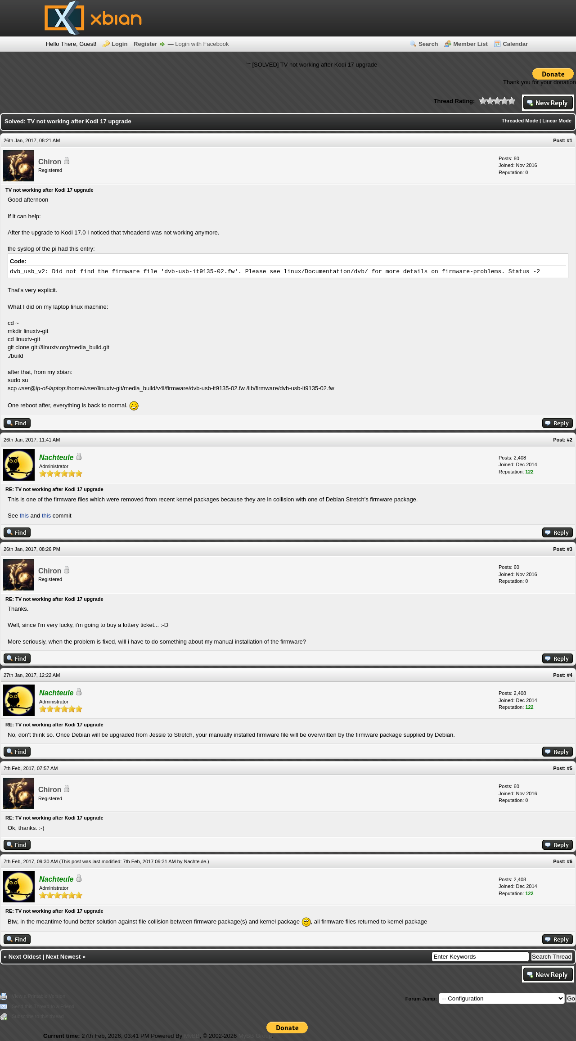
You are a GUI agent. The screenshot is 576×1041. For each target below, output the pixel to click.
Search (428, 44)
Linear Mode (557, 120)
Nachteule (195, 861)
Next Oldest (25, 956)
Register (145, 44)
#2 (569, 439)
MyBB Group (255, 1035)
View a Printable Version (38, 996)
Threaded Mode (520, 120)
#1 (569, 140)
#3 (569, 549)
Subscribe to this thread (38, 1016)
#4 (569, 675)
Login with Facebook (202, 44)
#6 (569, 861)
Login (119, 44)
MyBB (192, 1035)
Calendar (515, 44)
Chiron (50, 162)
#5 (569, 768)
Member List (470, 44)
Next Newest (63, 956)
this (24, 515)
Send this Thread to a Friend (43, 1006)
